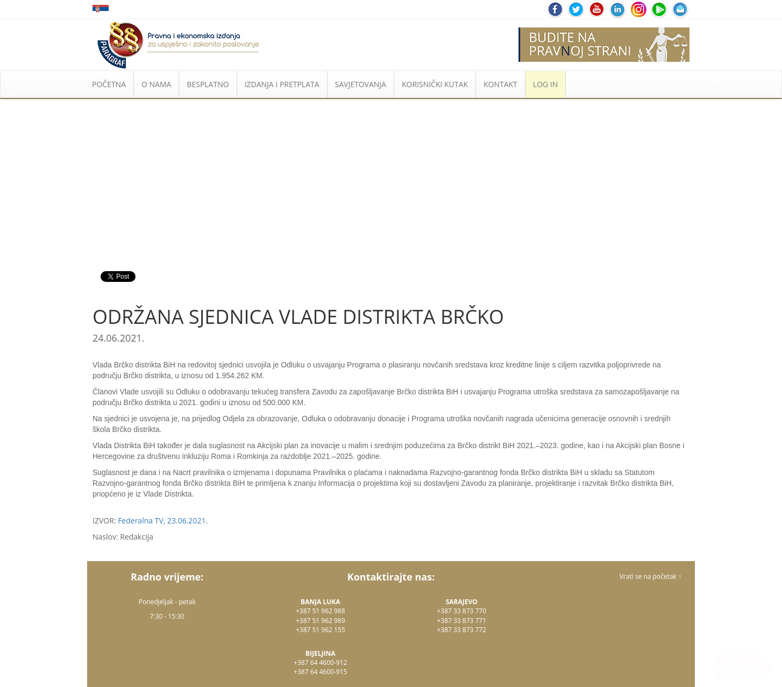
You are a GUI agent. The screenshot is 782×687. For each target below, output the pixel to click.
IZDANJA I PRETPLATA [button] (282, 84)
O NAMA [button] (156, 84)
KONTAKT (500, 84)
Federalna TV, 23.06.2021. (163, 520)
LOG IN (545, 84)
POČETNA (109, 84)
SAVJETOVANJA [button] (360, 84)
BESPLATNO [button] (208, 84)
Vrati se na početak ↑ (650, 576)
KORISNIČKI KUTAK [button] (435, 84)
